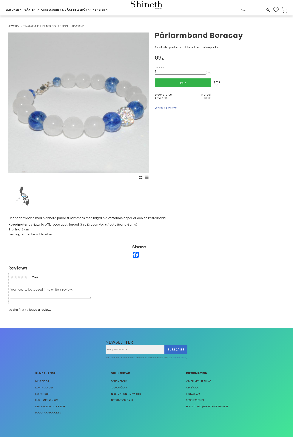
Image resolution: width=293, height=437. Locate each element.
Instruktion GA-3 (122, 400)
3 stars (19, 277)
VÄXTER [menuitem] (30, 10)
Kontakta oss (44, 387)
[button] (276, 10)
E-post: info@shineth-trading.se (207, 406)
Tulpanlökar (119, 387)
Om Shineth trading (198, 381)
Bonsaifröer (119, 381)
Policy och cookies (48, 412)
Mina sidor (42, 381)
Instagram (193, 394)
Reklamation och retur (50, 406)
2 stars (15, 277)
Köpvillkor (42, 394)
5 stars (25, 277)
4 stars (22, 277)
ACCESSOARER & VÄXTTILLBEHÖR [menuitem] (64, 10)
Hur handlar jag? (46, 400)
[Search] (268, 10)
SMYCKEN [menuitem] (12, 10)
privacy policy (180, 357)
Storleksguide (195, 400)
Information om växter (126, 394)
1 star (12, 277)
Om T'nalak (193, 387)
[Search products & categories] (253, 10)
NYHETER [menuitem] (98, 10)
